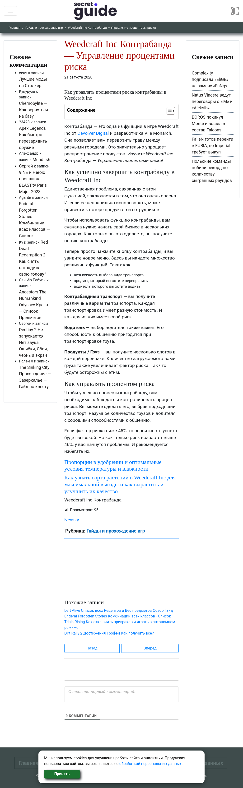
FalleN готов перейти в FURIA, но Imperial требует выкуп (212, 145)
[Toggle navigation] (10, 11)
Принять (62, 774)
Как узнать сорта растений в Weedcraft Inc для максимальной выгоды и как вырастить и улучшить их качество (120, 484)
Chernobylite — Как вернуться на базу (33, 110)
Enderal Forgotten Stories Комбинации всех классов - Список (117, 616)
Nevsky (71, 520)
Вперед (150, 648)
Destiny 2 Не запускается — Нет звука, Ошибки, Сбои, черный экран (33, 342)
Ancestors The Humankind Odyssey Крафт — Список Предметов (33, 304)
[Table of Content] (171, 111)
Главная (14, 27)
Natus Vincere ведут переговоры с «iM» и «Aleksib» (212, 101)
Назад (92, 648)
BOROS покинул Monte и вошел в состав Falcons (208, 123)
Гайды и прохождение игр (44, 27)
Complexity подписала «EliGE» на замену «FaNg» (210, 79)
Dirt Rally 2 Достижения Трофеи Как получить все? (109, 633)
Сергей (26, 165)
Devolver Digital (93, 133)
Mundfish (41, 159)
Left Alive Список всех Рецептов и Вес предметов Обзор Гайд (118, 610)
